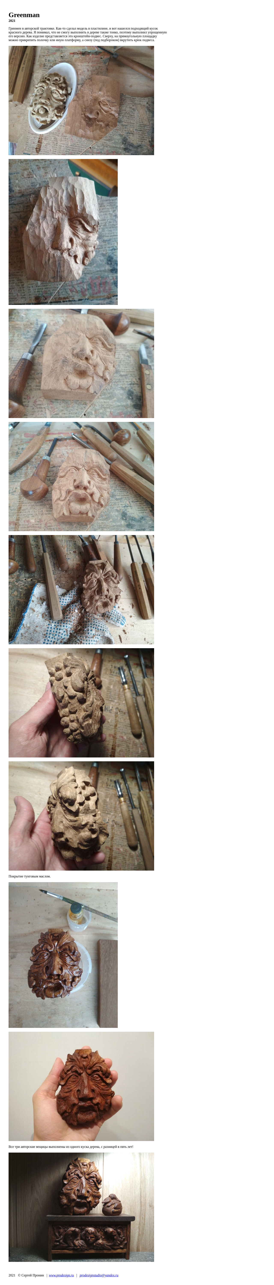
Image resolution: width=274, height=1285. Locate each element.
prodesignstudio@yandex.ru (99, 1275)
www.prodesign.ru (61, 1275)
